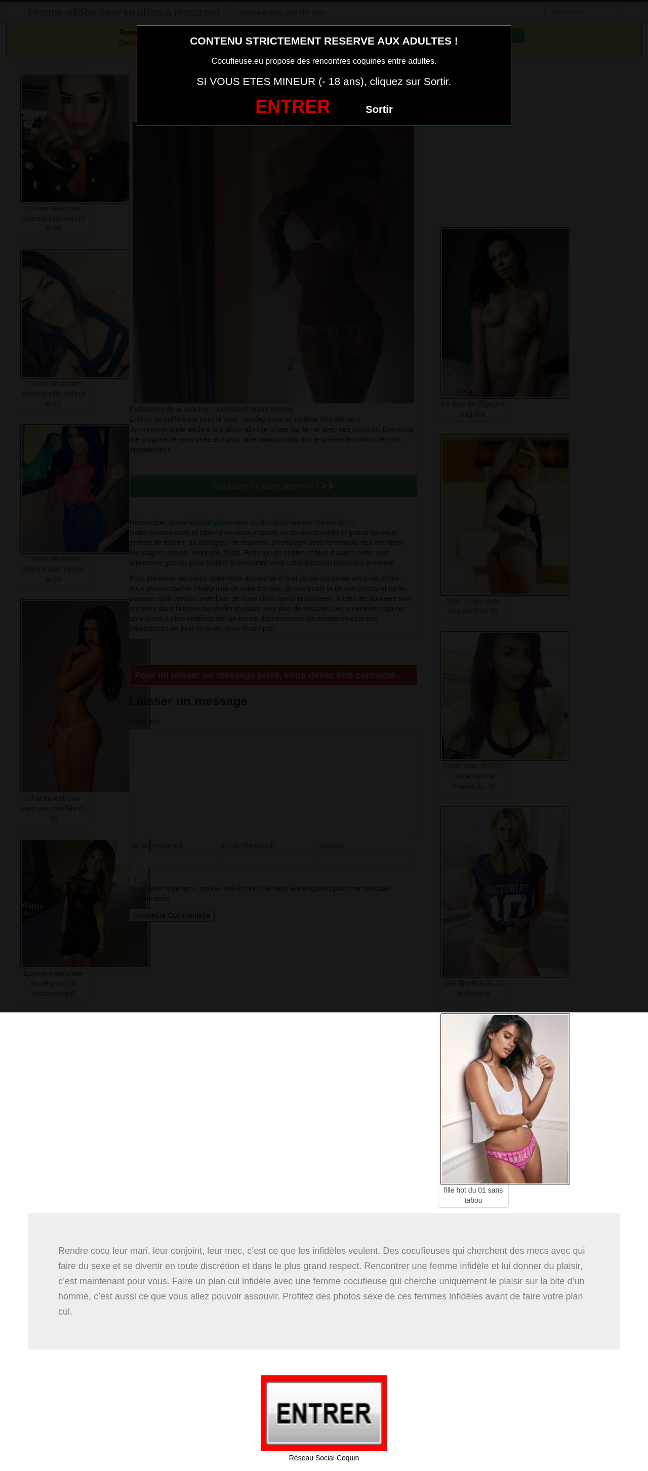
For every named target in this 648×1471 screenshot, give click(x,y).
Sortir (379, 109)
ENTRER (292, 106)
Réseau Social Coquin (324, 1458)
